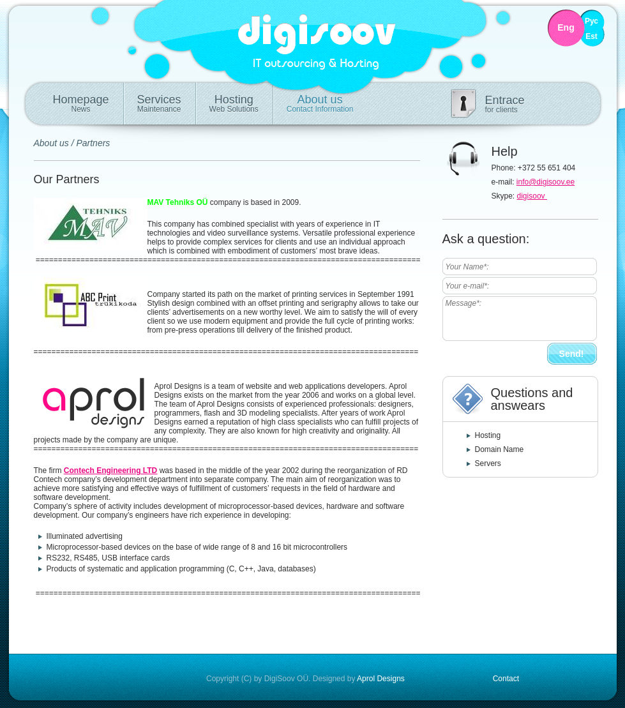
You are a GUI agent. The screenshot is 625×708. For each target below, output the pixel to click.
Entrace (505, 104)
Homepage (81, 103)
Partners (93, 143)
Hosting (234, 103)
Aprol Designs (381, 678)
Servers (488, 463)
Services (159, 103)
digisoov (532, 196)
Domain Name (499, 449)
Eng (565, 28)
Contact (506, 678)
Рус (591, 21)
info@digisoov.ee (545, 181)
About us (320, 103)
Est (591, 37)
